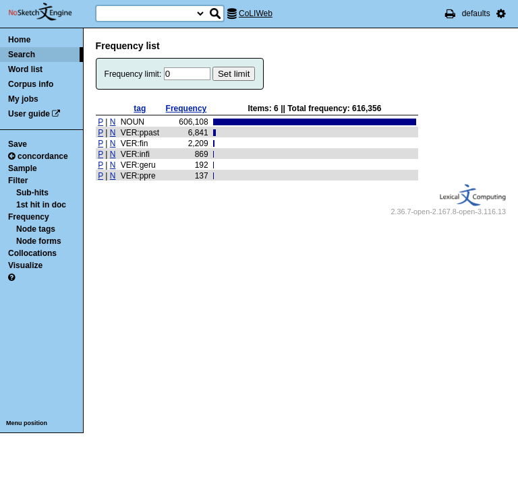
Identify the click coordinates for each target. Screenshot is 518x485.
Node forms (38, 241)
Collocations (32, 253)
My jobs (23, 99)
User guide (29, 114)
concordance (38, 156)
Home (19, 39)
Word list (25, 69)
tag (140, 108)
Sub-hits (32, 192)
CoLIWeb (255, 13)
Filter (18, 180)
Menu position (26, 423)
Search (21, 54)
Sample (22, 168)
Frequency (28, 217)
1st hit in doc (41, 204)
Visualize (25, 265)
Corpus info (30, 84)
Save (17, 144)
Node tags (35, 229)
